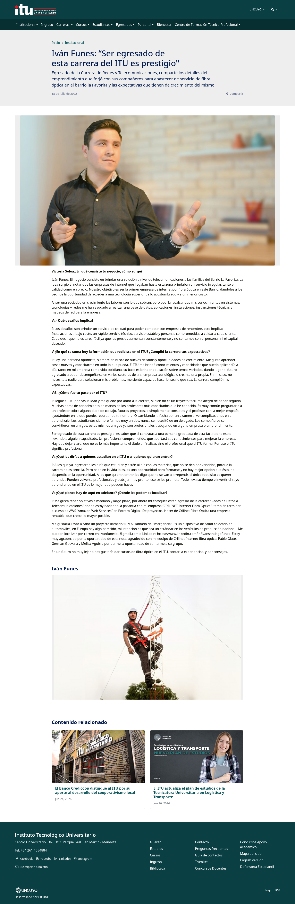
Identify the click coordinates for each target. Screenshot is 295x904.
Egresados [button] (124, 24)
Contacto (202, 842)
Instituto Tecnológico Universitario (55, 834)
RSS (277, 890)
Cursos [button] (81, 24)
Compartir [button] (234, 94)
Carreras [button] (63, 24)
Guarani (156, 842)
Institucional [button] (25, 24)
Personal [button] (144, 24)
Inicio (56, 42)
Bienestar (164, 24)
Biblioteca (157, 868)
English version (251, 860)
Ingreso (47, 24)
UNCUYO (256, 9)
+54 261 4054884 (34, 850)
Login (268, 890)
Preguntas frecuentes (211, 848)
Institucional (74, 42)
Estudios (156, 848)
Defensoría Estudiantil (257, 866)
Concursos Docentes (210, 868)
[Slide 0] (147, 694)
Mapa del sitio (251, 853)
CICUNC (43, 897)
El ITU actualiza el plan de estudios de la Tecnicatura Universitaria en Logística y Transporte (189, 792)
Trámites (201, 862)
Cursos (155, 855)
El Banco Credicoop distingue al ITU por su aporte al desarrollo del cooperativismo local (95, 790)
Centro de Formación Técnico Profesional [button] (206, 24)
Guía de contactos (209, 855)
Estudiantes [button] (101, 24)
